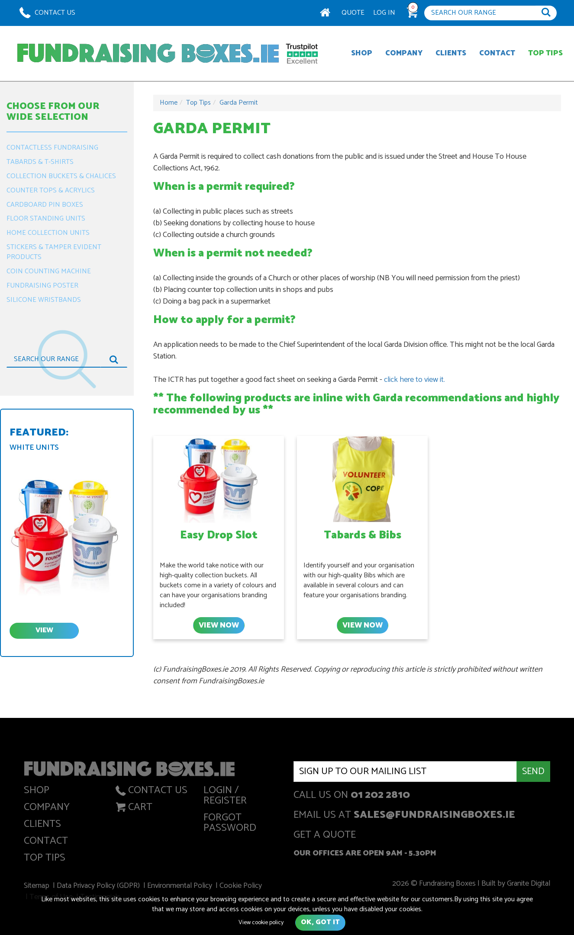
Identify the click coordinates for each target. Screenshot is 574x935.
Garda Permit (238, 103)
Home (168, 103)
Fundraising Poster (42, 285)
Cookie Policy (241, 886)
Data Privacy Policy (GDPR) (100, 886)
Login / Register (225, 797)
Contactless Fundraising (52, 148)
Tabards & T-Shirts (40, 162)
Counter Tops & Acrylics (50, 190)
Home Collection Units (48, 233)
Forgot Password (229, 824)
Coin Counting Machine (48, 271)
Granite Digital (525, 884)
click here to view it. (414, 379)
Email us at (404, 815)
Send (533, 771)
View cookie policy (261, 923)
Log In (384, 13)
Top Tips (545, 53)
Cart (133, 809)
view (44, 630)
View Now (218, 625)
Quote (353, 13)
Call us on (351, 796)
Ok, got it (320, 922)
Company (403, 53)
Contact (497, 53)
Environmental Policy (180, 886)
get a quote (324, 835)
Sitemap (39, 886)
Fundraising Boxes (148, 53)
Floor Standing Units (45, 218)
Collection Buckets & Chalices (61, 176)
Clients (450, 53)
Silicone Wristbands (43, 300)
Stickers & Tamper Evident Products (53, 252)
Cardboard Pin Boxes (44, 205)
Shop (361, 53)
